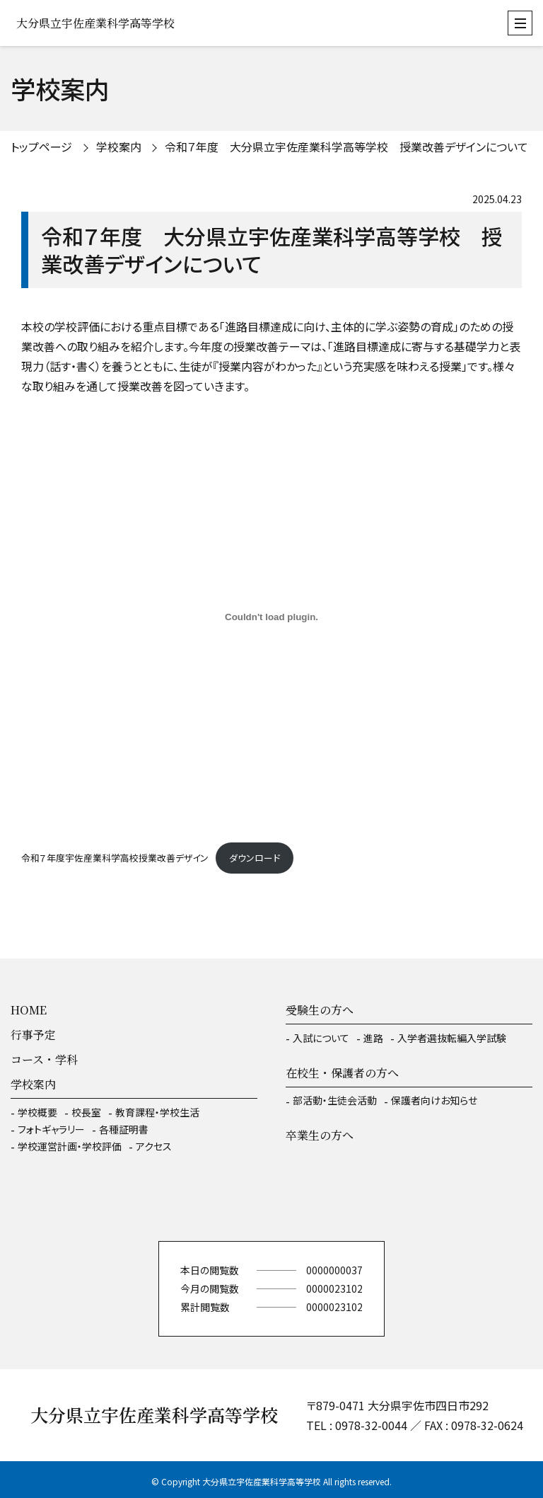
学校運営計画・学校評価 (70, 1146)
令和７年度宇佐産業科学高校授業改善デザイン (115, 857)
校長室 (86, 1112)
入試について (321, 1038)
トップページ (41, 146)
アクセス (154, 1146)
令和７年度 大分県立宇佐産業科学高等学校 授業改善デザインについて (346, 146)
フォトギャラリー (51, 1129)
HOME (29, 1010)
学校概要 (37, 1112)
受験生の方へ (320, 1010)
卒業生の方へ (320, 1135)
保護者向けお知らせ (434, 1100)
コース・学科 (44, 1059)
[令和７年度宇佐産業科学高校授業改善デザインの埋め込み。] (271, 616)
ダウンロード (254, 857)
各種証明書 (123, 1129)
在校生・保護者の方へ (342, 1073)
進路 (373, 1038)
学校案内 (118, 146)
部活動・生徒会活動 (335, 1100)
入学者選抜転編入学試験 (451, 1038)
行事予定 (33, 1035)
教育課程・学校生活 (157, 1112)
